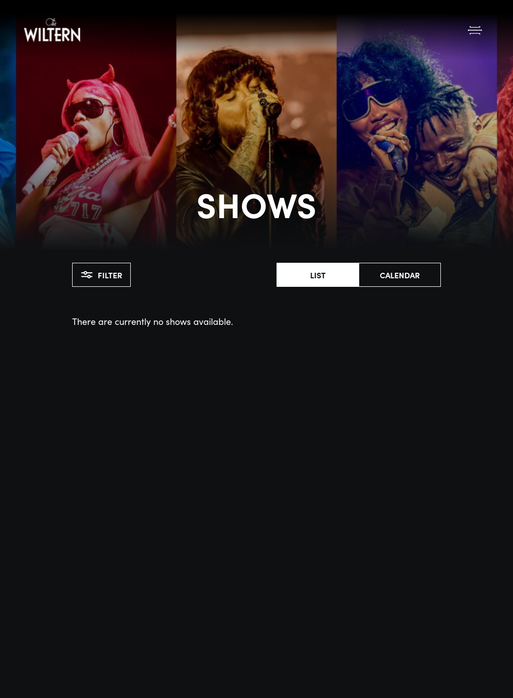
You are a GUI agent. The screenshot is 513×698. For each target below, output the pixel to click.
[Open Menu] (475, 30)
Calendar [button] (400, 274)
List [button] (318, 274)
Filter (101, 275)
